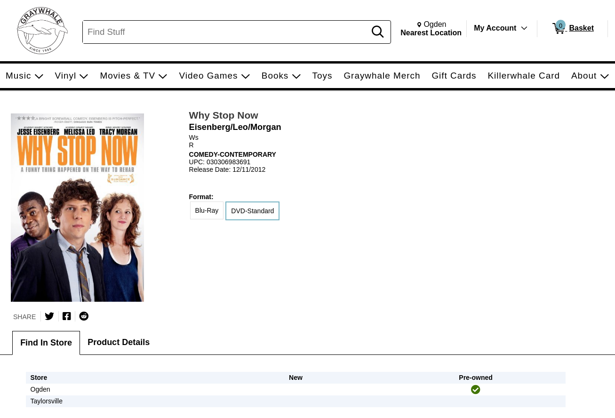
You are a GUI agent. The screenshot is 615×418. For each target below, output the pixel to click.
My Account (495, 28)
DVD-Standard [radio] (252, 211)
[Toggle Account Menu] (524, 28)
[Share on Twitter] (49, 316)
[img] (475, 389)
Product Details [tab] (119, 342)
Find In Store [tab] (46, 342)
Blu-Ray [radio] (207, 210)
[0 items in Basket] (572, 29)
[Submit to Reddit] (83, 316)
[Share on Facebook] (67, 316)
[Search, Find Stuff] (225, 32)
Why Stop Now (223, 115)
